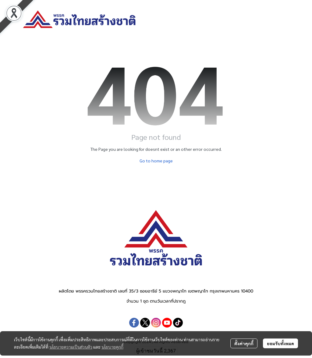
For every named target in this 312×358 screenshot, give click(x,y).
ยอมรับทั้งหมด (280, 343)
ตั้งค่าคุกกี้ (244, 343)
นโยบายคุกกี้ (112, 346)
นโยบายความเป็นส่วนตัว (70, 346)
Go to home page (156, 160)
